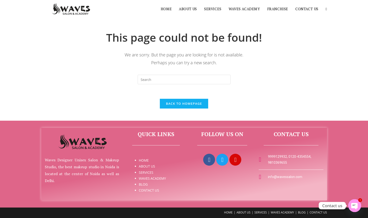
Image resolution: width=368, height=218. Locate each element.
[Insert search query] (184, 79)
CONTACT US (149, 190)
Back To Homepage (184, 103)
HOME (144, 160)
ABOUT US (147, 166)
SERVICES (146, 172)
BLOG (143, 184)
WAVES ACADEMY (152, 178)
